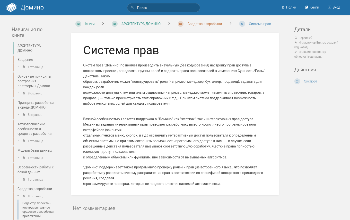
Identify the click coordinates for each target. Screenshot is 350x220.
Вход (334, 7)
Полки (288, 7)
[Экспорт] (316, 81)
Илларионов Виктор (312, 42)
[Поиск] (133, 7)
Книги (312, 7)
